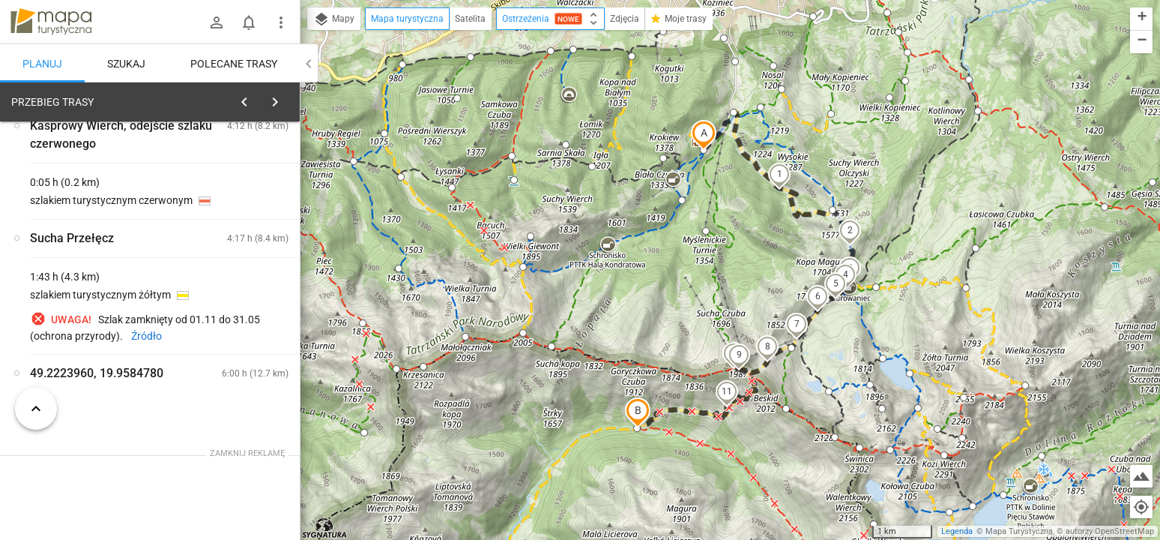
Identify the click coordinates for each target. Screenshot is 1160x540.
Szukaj (126, 64)
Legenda (957, 531)
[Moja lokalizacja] (1141, 507)
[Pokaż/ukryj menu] (281, 22)
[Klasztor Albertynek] (90, 324)
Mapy (333, 19)
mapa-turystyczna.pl (51, 22)
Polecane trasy (233, 64)
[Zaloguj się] (217, 22)
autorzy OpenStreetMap (1110, 531)
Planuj (42, 64)
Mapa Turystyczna (1019, 531)
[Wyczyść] (287, 98)
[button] (703, 135)
